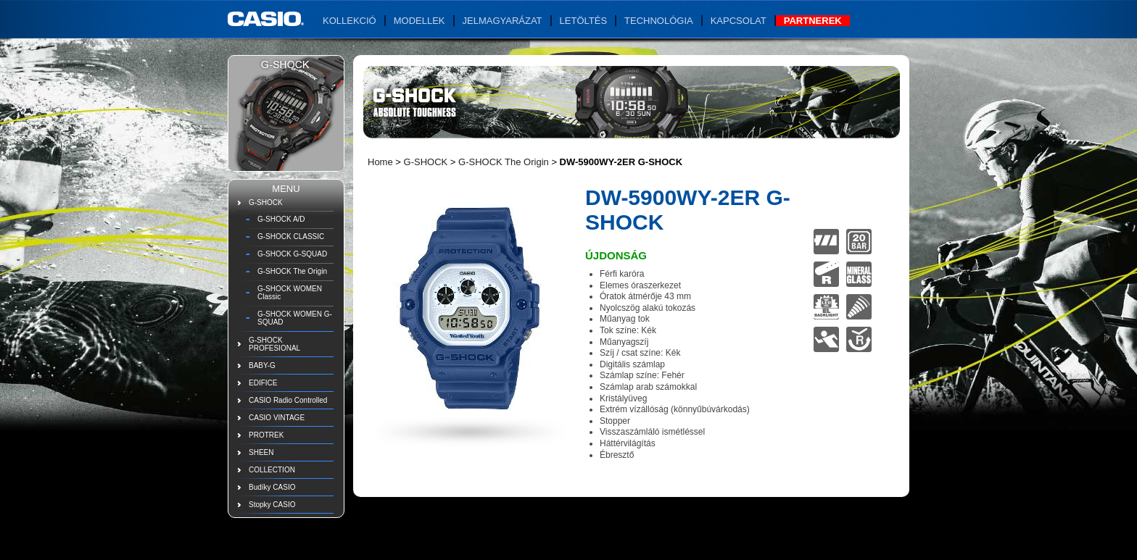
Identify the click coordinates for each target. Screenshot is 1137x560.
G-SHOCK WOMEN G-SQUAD (294, 318)
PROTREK (266, 435)
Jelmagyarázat (502, 20)
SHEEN (261, 452)
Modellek (419, 20)
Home (380, 161)
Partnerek (813, 20)
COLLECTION (272, 470)
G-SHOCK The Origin (292, 271)
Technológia (658, 20)
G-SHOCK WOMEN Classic (289, 293)
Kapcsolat (738, 20)
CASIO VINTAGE (277, 418)
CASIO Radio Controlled (288, 400)
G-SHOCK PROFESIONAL (274, 344)
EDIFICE (263, 383)
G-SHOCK (266, 202)
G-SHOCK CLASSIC (290, 237)
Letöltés (584, 20)
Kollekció (349, 20)
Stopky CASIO (272, 505)
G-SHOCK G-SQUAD (292, 254)
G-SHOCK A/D (281, 219)
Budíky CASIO (272, 487)
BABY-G (262, 365)
